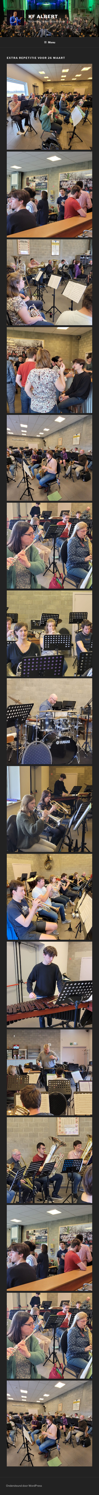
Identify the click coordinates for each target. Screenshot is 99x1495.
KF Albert (43, 16)
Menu (49, 42)
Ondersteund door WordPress (24, 1485)
